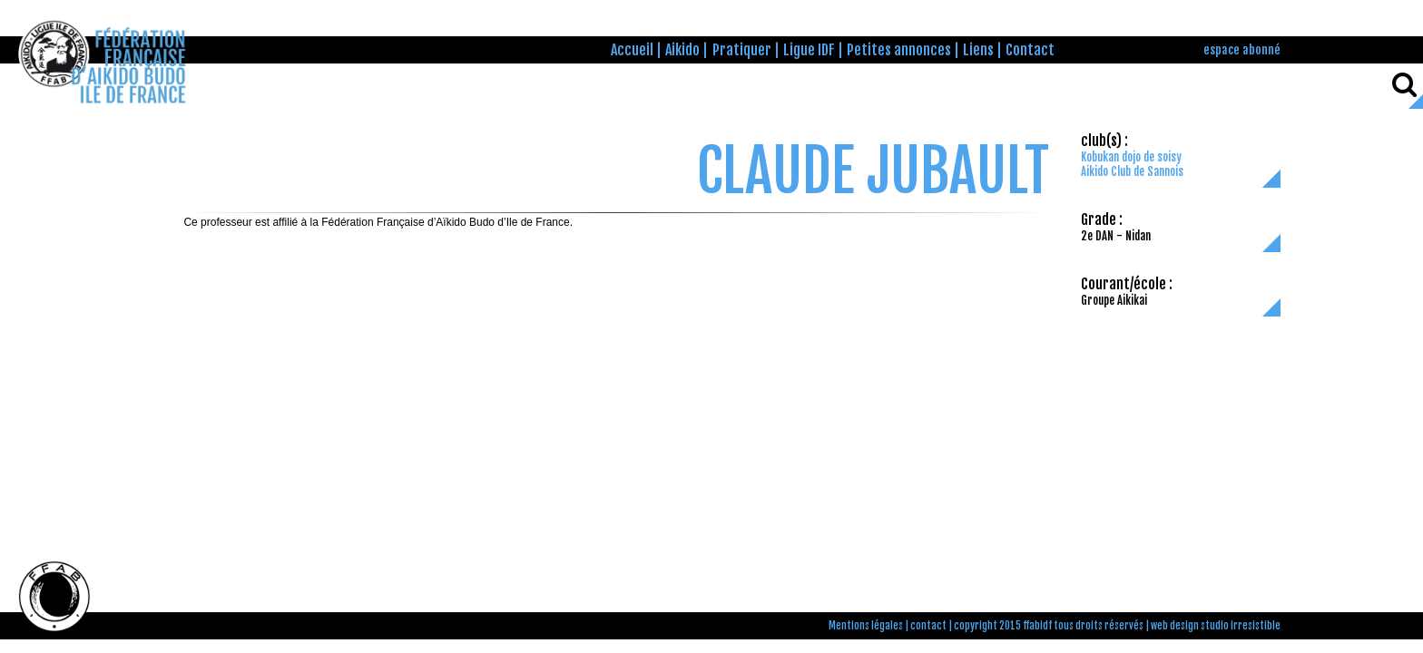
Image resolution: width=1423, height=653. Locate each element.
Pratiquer (741, 50)
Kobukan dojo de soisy (1131, 157)
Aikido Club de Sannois (1132, 171)
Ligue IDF (809, 50)
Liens (978, 50)
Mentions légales (866, 625)
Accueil (632, 50)
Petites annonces (899, 50)
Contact (1030, 50)
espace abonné (1242, 49)
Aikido (682, 50)
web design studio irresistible (1216, 625)
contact (928, 625)
